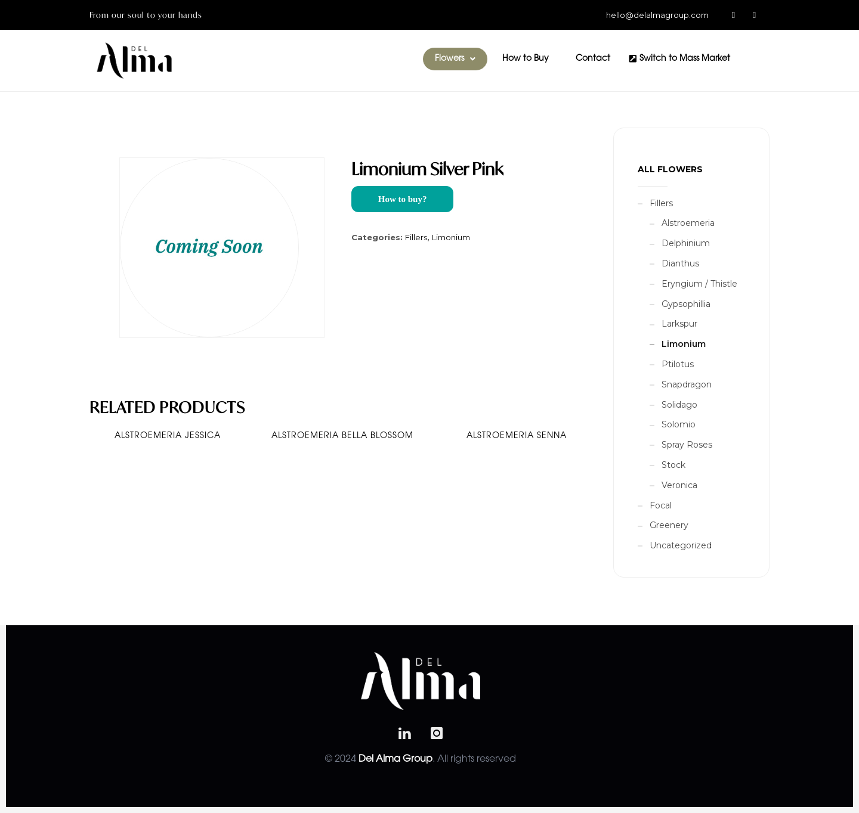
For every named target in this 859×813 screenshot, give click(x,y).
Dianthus (680, 263)
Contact (593, 59)
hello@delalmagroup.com (657, 15)
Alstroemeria (688, 223)
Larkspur (679, 323)
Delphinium (686, 243)
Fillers (416, 237)
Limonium (451, 237)
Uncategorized (681, 545)
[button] (455, 59)
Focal (661, 505)
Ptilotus (678, 364)
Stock (673, 465)
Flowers (455, 59)
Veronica (679, 485)
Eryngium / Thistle (699, 283)
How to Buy (525, 59)
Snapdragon (687, 384)
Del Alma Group (395, 759)
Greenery (669, 525)
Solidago (679, 404)
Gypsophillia (686, 304)
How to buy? (402, 199)
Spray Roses (687, 444)
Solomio (679, 424)
